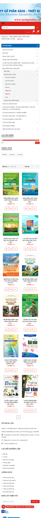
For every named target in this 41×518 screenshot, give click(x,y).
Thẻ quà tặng (5, 462)
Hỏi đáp (4, 454)
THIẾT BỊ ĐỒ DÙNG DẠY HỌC (11, 129)
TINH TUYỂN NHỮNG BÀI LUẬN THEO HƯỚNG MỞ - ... (11, 362)
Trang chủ (4, 36)
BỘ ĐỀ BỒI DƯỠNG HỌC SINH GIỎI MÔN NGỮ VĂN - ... (30, 281)
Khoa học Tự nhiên (10, 84)
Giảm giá (12, 154)
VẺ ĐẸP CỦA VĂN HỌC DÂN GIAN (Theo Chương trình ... (30, 321)
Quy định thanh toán (7, 491)
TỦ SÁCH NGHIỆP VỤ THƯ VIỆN (11, 119)
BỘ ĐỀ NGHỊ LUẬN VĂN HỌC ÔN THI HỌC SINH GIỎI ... (11, 240)
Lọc (37, 142)
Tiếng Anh (8, 90)
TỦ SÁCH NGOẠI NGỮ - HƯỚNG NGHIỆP (14, 112)
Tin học (7, 87)
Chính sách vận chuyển (8, 480)
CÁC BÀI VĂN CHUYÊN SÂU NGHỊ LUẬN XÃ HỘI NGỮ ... (30, 240)
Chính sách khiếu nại (7, 489)
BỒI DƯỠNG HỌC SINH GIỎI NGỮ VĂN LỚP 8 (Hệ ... (11, 200)
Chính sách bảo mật (7, 477)
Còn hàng (19, 154)
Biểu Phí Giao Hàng (7, 459)
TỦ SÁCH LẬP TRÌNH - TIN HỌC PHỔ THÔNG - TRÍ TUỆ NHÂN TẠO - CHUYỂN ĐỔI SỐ (18, 108)
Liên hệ (4, 457)
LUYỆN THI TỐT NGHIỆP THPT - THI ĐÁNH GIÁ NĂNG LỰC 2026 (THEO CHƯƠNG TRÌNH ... (18, 64)
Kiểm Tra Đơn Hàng (7, 468)
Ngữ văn (7, 94)
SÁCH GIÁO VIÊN (7, 50)
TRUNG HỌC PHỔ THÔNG (10, 59)
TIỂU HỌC (5, 53)
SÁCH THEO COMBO (8, 126)
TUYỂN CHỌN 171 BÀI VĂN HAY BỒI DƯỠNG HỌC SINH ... (11, 402)
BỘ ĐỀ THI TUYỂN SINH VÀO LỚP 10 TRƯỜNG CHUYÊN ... (11, 281)
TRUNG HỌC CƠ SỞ (8, 39)
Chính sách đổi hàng (7, 486)
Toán (6, 97)
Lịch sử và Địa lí (9, 80)
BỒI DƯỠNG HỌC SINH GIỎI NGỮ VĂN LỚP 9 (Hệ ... (30, 200)
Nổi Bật (4, 154)
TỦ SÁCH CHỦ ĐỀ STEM (9, 104)
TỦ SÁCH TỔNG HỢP (8, 122)
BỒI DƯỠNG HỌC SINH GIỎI (19, 36)
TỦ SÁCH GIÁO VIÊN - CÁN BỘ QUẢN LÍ (14, 116)
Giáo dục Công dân (10, 77)
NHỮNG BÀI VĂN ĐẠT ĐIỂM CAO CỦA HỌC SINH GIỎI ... (30, 362)
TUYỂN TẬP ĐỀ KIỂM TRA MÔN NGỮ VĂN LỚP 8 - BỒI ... (30, 402)
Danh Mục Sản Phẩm (8, 465)
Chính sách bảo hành (7, 483)
